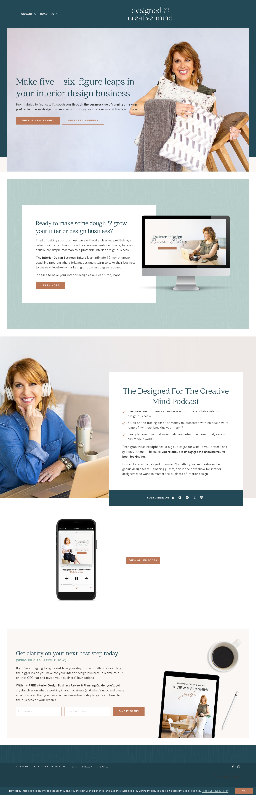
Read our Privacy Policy (215, 790)
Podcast (28, 14)
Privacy (87, 779)
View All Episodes (143, 573)
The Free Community (83, 120)
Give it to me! (129, 723)
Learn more (51, 295)
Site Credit (104, 779)
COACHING (49, 14)
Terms (74, 779)
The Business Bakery (38, 120)
